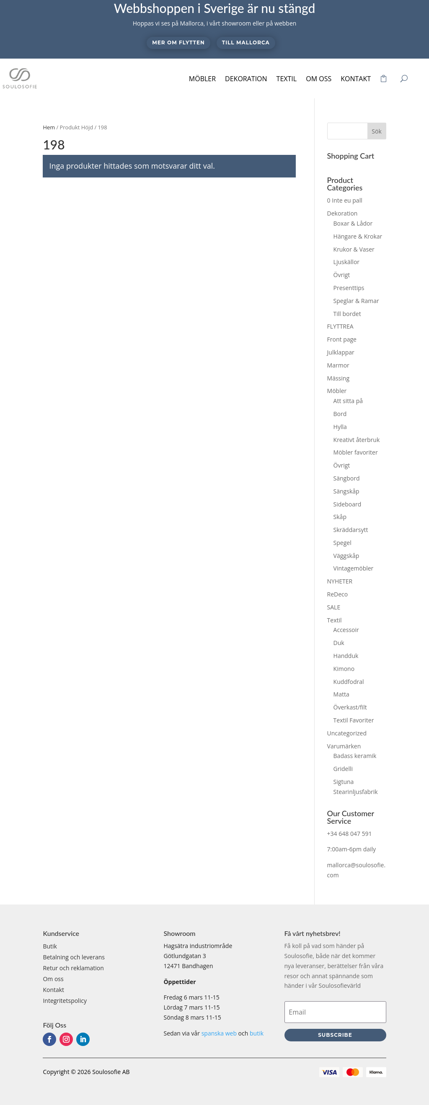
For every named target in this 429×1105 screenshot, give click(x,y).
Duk (338, 643)
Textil (287, 78)
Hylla (340, 427)
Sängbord (346, 478)
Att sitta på (348, 401)
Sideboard (347, 504)
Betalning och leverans (74, 957)
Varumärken (344, 746)
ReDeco (337, 594)
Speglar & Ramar (356, 301)
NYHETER (340, 581)
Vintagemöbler (353, 568)
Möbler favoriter (355, 452)
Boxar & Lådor (353, 223)
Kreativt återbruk (356, 440)
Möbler (202, 78)
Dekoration (246, 78)
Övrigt (341, 275)
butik (257, 1033)
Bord (340, 414)
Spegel (342, 543)
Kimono (344, 669)
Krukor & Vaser (354, 249)
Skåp (339, 517)
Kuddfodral (348, 682)
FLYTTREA (340, 326)
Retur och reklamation (73, 968)
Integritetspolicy (65, 1001)
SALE (334, 607)
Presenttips (348, 288)
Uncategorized (347, 733)
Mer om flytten (178, 42)
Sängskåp (346, 491)
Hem (49, 127)
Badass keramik (355, 756)
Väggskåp (346, 556)
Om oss (318, 78)
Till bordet (347, 314)
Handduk (346, 656)
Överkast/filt (350, 707)
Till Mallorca (246, 42)
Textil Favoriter (353, 720)
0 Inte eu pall (344, 200)
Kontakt (356, 78)
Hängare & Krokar (357, 236)
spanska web (219, 1033)
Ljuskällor (346, 262)
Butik (50, 946)
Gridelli (343, 769)
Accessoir (346, 630)
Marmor (338, 365)
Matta (341, 694)
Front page (342, 339)
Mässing (338, 378)
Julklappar (340, 352)
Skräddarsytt (350, 530)
